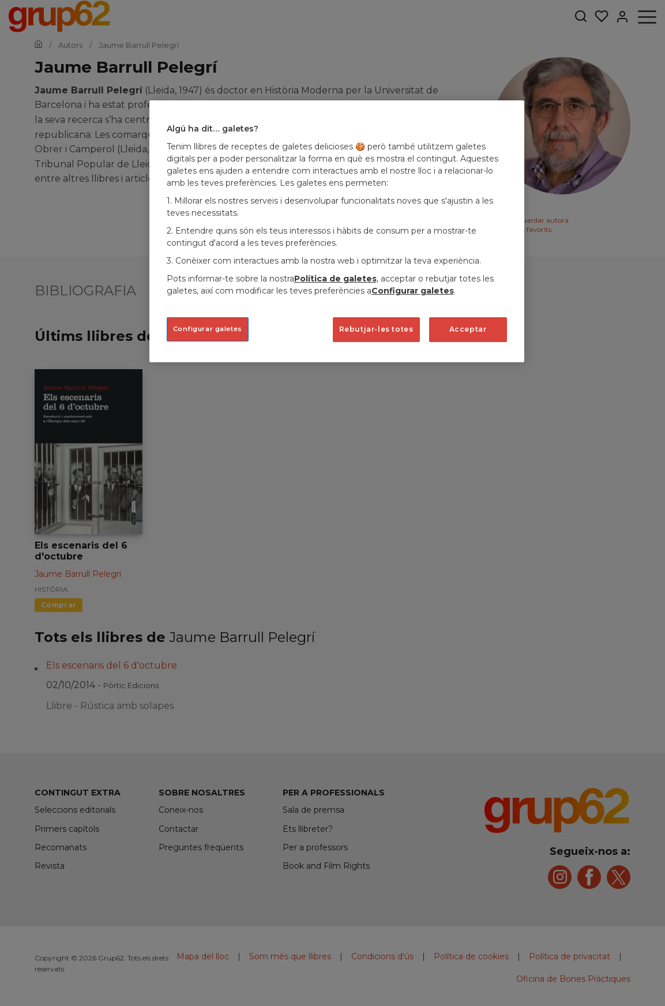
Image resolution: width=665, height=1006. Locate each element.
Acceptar (468, 329)
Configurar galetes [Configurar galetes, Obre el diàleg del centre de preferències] (207, 329)
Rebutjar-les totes (376, 329)
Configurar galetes (412, 291)
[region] (336, 231)
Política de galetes (335, 278)
